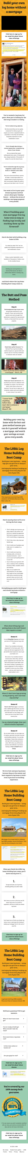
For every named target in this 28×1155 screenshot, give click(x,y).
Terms (10, 1152)
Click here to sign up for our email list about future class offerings (14, 36)
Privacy (16, 1152)
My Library (5, 1150)
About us (22, 1152)
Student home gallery (15, 1150)
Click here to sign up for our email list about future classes (14, 1065)
